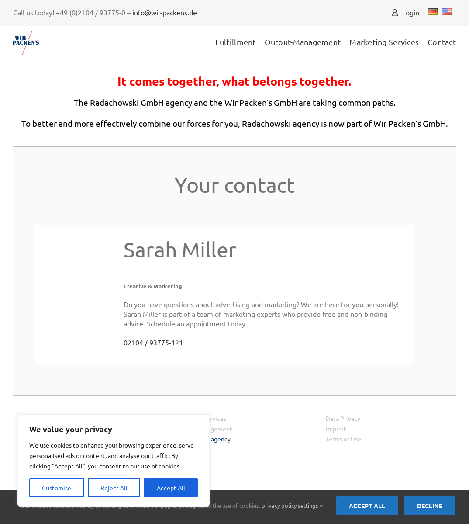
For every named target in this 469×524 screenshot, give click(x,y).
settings (310, 505)
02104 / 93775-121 (153, 342)
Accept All (171, 488)
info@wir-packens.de (164, 12)
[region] (113, 461)
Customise (56, 488)
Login (405, 12)
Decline (429, 506)
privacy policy (279, 505)
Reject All (114, 488)
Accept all (367, 506)
